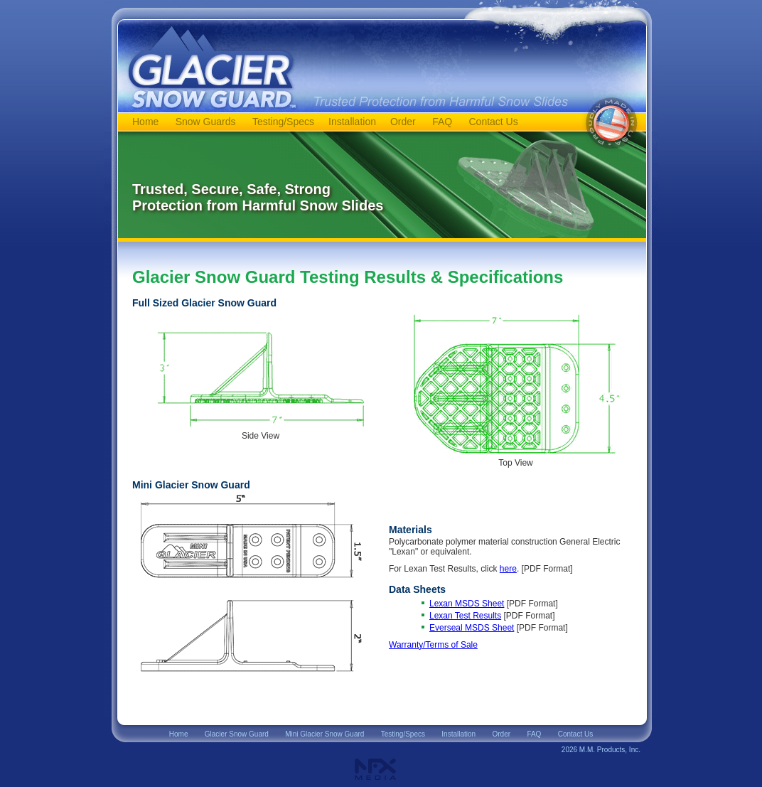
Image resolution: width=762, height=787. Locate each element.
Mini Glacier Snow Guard (324, 734)
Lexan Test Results (465, 616)
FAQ (442, 121)
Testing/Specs (283, 121)
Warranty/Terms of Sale (433, 645)
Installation (352, 121)
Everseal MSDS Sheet (471, 628)
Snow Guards (206, 121)
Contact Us (492, 121)
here (508, 569)
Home (145, 121)
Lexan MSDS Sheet (466, 604)
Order (403, 121)
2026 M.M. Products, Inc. (601, 750)
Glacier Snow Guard (237, 734)
